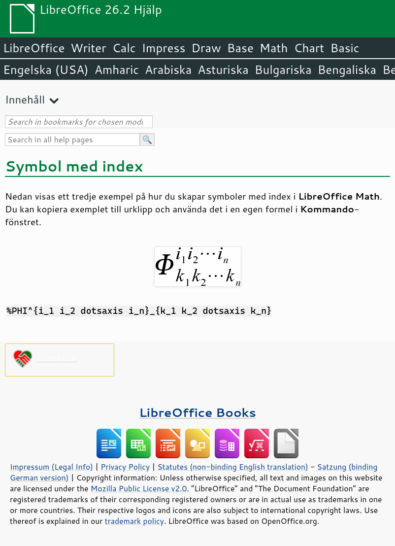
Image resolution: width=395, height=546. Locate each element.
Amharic (117, 69)
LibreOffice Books (197, 412)
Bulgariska (283, 69)
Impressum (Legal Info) (51, 466)
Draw (206, 47)
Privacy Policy (125, 466)
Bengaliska (347, 69)
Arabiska (168, 69)
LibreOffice (34, 47)
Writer (88, 47)
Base (240, 47)
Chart (309, 47)
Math (274, 47)
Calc (124, 47)
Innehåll (25, 99)
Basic (344, 47)
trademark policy (134, 520)
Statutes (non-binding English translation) (232, 466)
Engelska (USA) (46, 69)
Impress (164, 47)
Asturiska (223, 69)
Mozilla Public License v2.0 (139, 488)
